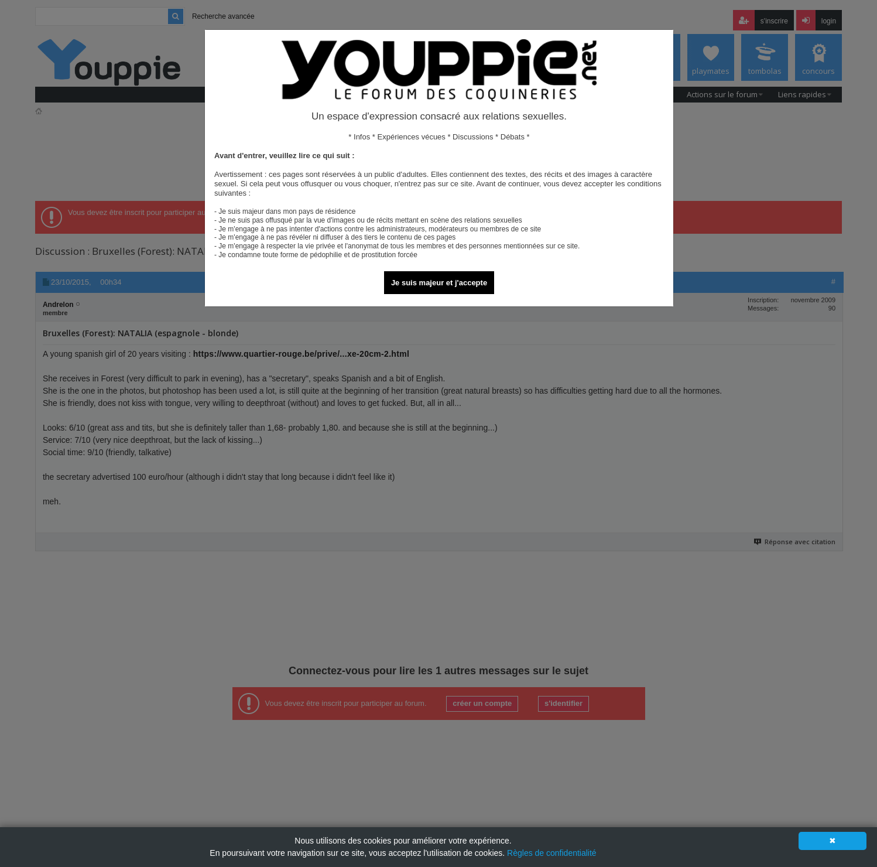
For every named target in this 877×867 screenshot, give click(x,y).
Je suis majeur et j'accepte (439, 282)
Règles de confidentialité (552, 853)
